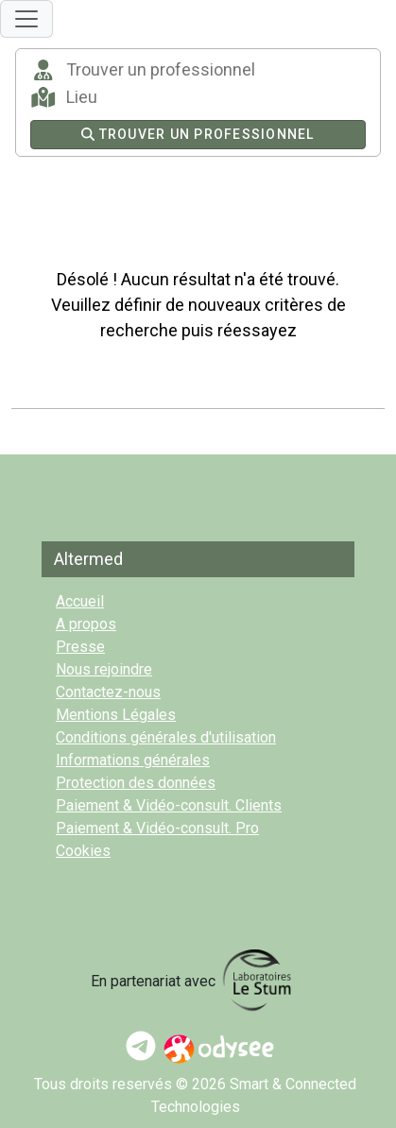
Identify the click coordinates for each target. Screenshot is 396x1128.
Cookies (83, 851)
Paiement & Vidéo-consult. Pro (157, 828)
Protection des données (135, 783)
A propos (86, 624)
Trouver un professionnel (198, 134)
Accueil (80, 601)
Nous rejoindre (104, 669)
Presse (80, 647)
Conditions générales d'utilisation (166, 737)
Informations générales (133, 760)
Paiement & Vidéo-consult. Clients (169, 805)
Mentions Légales (116, 715)
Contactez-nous (108, 692)
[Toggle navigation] (26, 19)
